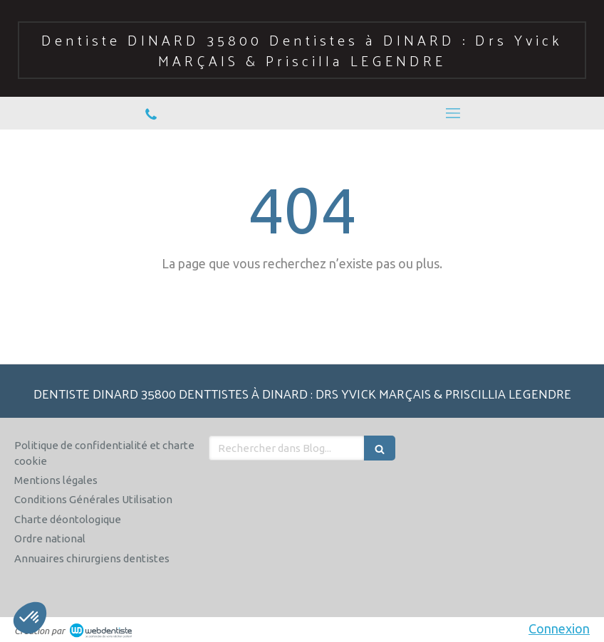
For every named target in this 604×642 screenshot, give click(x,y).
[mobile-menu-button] (453, 113)
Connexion (559, 628)
